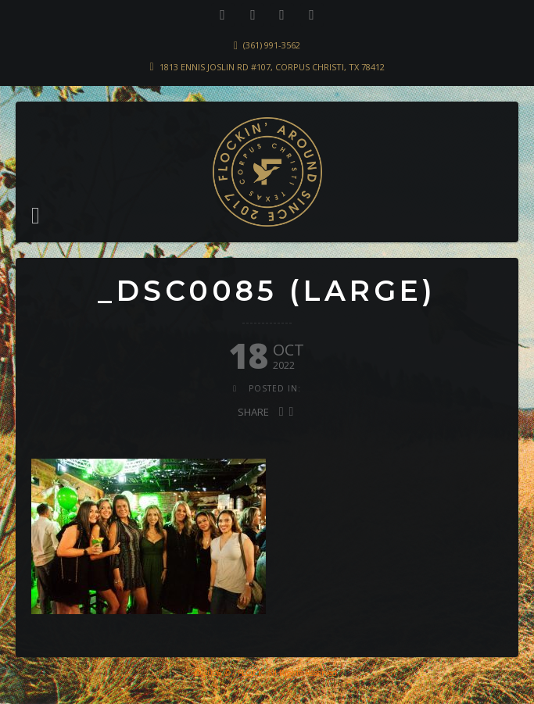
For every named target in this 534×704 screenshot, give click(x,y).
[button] (35, 215)
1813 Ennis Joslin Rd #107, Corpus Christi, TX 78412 (272, 67)
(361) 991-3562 (271, 45)
